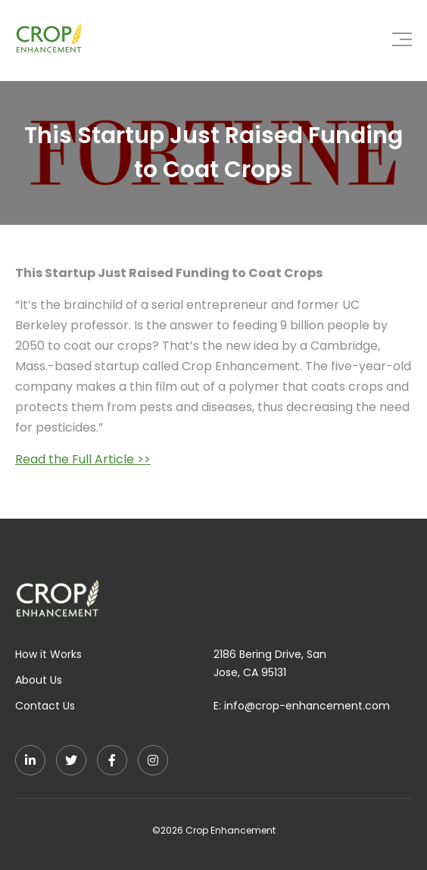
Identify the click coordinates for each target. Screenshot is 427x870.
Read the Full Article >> (83, 459)
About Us (38, 680)
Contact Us (45, 705)
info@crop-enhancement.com (307, 705)
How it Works (48, 654)
